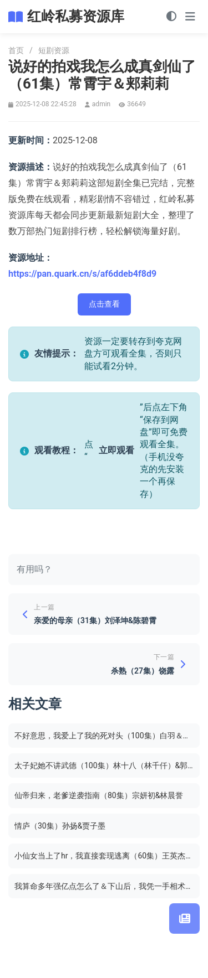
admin (101, 104)
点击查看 (104, 303)
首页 (16, 50)
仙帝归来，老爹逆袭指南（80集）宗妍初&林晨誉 (98, 795)
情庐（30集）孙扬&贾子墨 (59, 825)
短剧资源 (53, 50)
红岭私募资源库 (75, 16)
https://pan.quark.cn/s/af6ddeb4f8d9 (82, 273)
